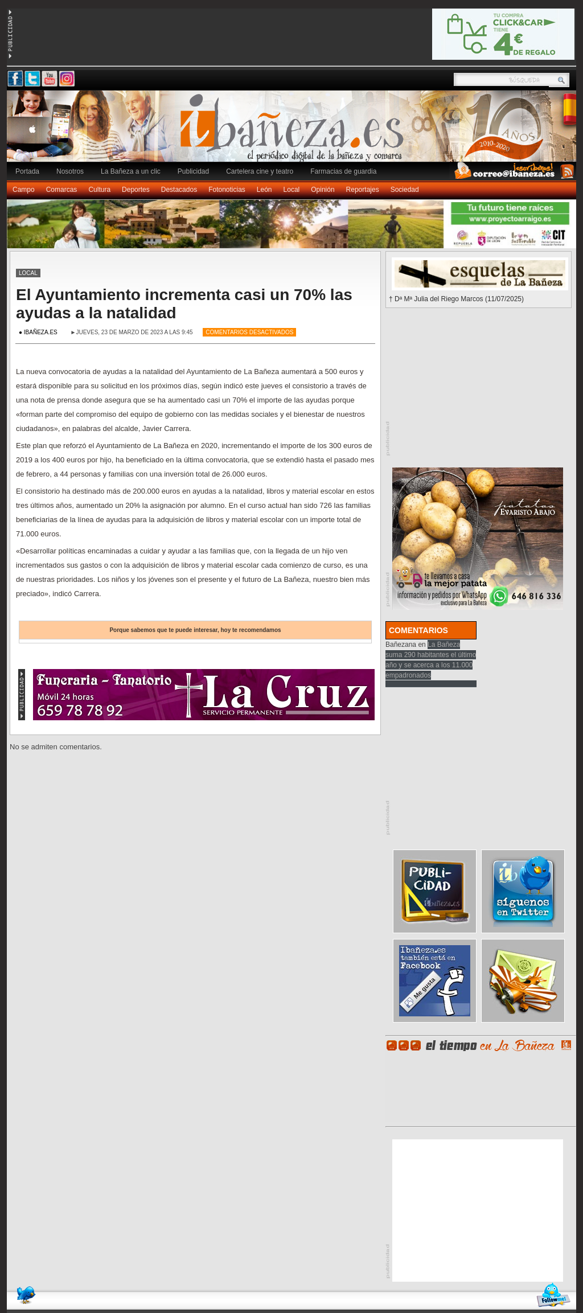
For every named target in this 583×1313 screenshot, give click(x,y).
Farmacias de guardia (343, 171)
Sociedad (405, 190)
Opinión (322, 190)
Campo (24, 190)
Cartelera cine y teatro (259, 171)
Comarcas (61, 190)
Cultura (99, 190)
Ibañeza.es (294, 132)
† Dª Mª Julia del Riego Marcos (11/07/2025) (456, 299)
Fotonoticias (226, 190)
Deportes (136, 190)
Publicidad (193, 171)
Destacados (179, 190)
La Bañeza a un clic (131, 171)
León (264, 190)
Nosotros (70, 171)
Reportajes (362, 190)
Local (292, 190)
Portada (27, 171)
